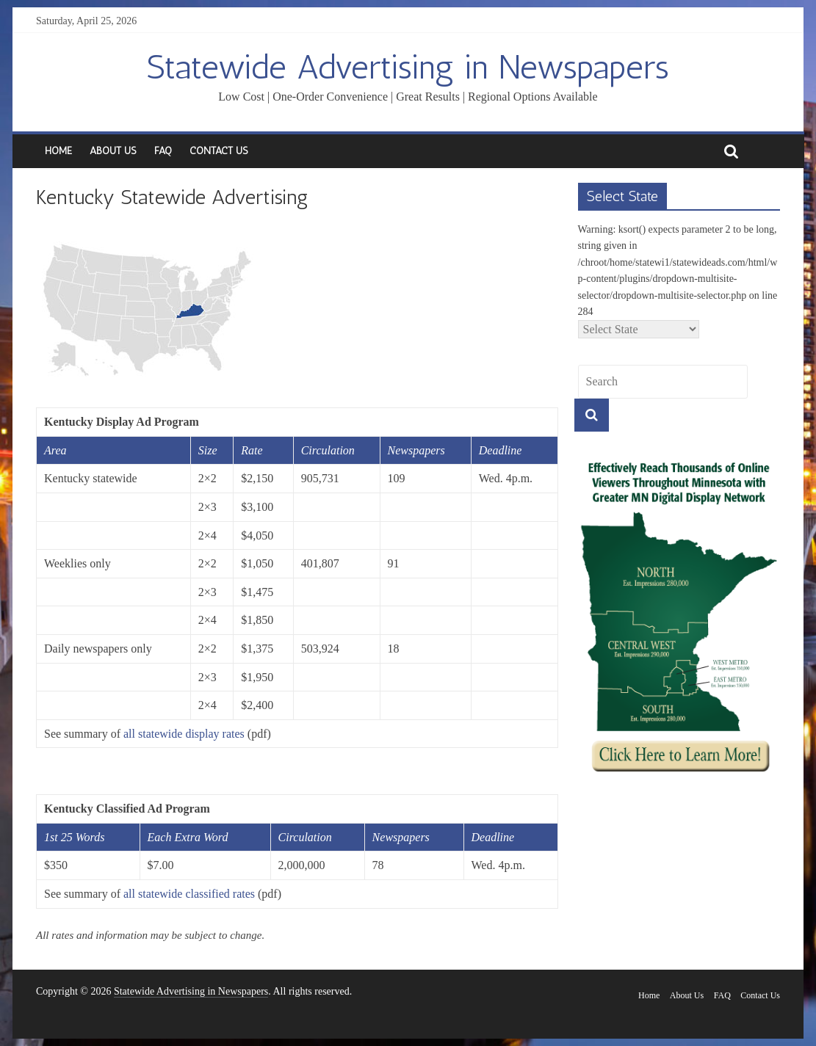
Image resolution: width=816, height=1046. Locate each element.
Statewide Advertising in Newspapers (407, 67)
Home (58, 151)
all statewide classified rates (189, 893)
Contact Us (218, 151)
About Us (113, 151)
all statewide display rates (184, 733)
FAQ (163, 151)
